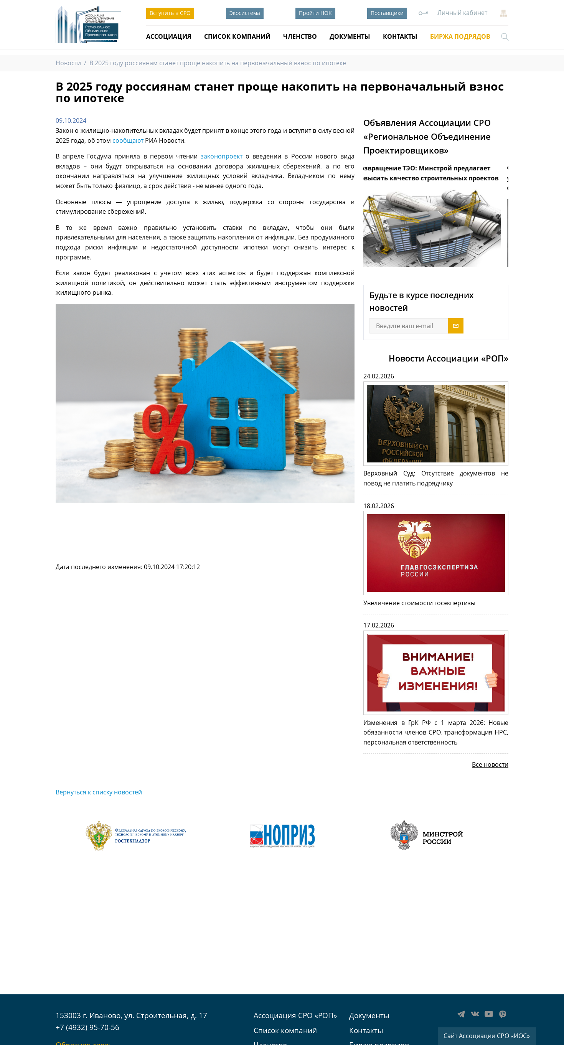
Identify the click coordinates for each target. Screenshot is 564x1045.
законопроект (221, 156)
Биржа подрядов (460, 36)
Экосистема (244, 13)
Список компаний (237, 36)
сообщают (127, 140)
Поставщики (387, 13)
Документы (350, 36)
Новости (68, 63)
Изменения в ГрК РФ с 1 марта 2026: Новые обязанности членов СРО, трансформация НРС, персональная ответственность (435, 732)
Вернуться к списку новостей (99, 792)
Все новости (490, 764)
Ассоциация (168, 36)
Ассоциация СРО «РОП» (295, 1015)
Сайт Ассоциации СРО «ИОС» (487, 1036)
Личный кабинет (462, 12)
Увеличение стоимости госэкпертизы (419, 603)
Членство (300, 36)
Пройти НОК (315, 13)
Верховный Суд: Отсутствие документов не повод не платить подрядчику (435, 478)
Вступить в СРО (170, 13)
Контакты (400, 36)
